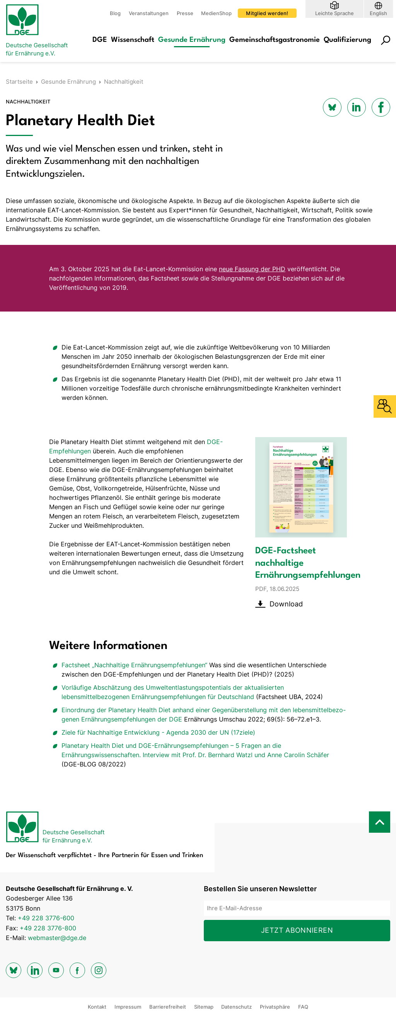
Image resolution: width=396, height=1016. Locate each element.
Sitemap (203, 1007)
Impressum (127, 1007)
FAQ (303, 1007)
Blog (115, 13)
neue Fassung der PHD (252, 269)
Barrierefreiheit (167, 1007)
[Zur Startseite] (37, 31)
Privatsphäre (275, 1007)
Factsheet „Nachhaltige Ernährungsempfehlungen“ (135, 665)
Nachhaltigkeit (123, 81)
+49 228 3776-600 (46, 918)
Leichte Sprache (334, 13)
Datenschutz (236, 1007)
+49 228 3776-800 (48, 928)
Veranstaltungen (149, 13)
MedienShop (216, 13)
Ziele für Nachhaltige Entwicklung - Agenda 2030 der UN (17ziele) (158, 732)
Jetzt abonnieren (297, 930)
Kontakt (97, 1007)
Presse (185, 13)
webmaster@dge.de (57, 938)
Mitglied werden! (267, 13)
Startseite (19, 81)
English (378, 13)
